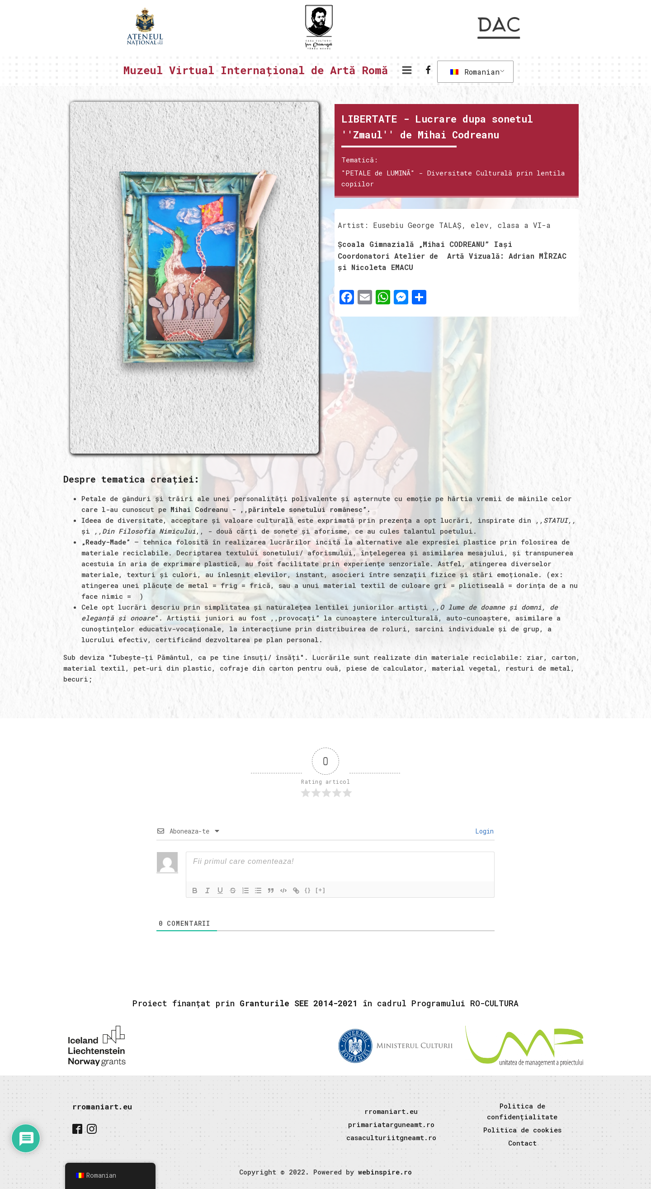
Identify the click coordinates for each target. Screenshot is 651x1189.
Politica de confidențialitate (522, 1111)
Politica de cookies (522, 1129)
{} (308, 889)
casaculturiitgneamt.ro (391, 1137)
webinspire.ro (385, 1171)
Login (483, 831)
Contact (522, 1142)
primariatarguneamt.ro (391, 1124)
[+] (321, 889)
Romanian (475, 71)
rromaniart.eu (102, 1106)
